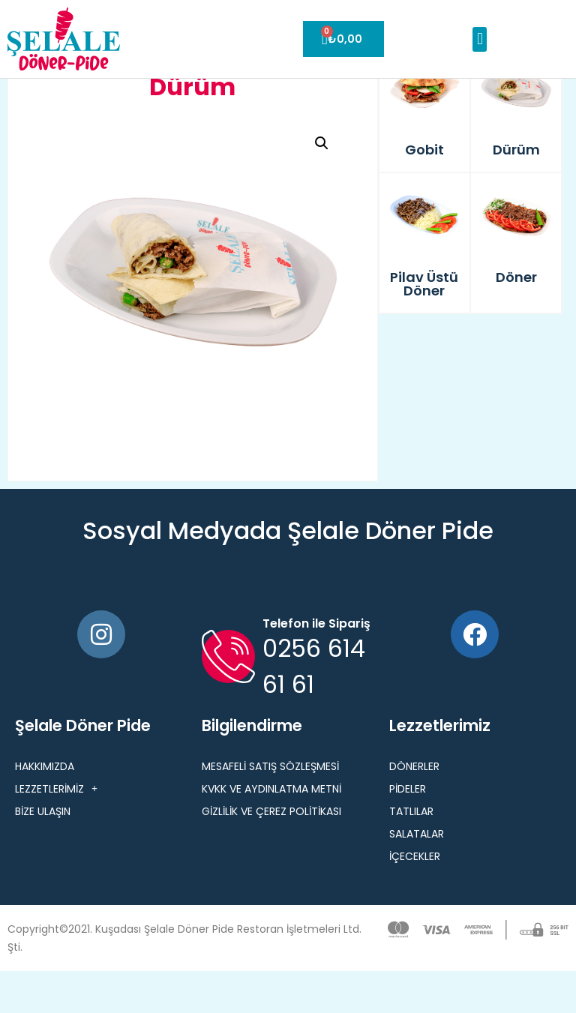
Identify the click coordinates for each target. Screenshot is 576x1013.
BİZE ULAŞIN (42, 853)
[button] (479, 39)
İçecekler (414, 898)
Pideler (407, 830)
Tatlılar (411, 853)
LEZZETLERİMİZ (56, 831)
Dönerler (414, 808)
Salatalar (416, 875)
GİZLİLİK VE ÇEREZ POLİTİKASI (271, 853)
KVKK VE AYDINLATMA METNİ (271, 830)
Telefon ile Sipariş (316, 665)
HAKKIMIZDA (44, 808)
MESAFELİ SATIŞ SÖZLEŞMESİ (270, 808)
